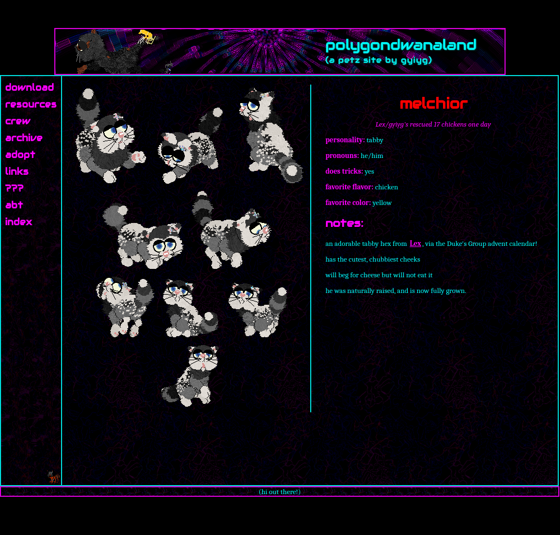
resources (31, 104)
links (17, 172)
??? (14, 188)
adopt (20, 155)
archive (24, 138)
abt (14, 205)
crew (17, 121)
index (18, 222)
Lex (415, 243)
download (29, 88)
